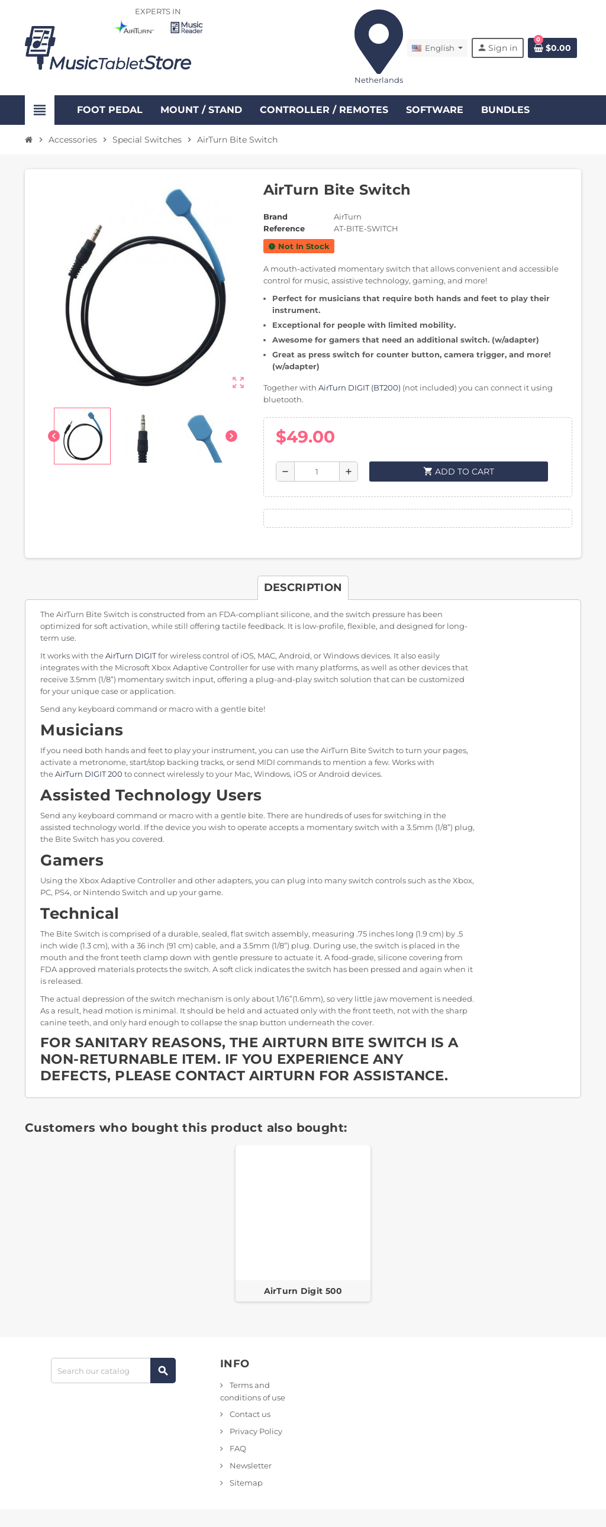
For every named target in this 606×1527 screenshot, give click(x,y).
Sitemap (245, 1482)
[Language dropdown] (437, 48)
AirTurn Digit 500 (303, 1291)
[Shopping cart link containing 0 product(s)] (552, 48)
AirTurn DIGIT (130, 655)
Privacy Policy (255, 1431)
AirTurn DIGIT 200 (89, 774)
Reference (284, 228)
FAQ (237, 1448)
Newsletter (250, 1465)
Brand (275, 216)
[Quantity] (317, 471)
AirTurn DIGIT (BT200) (359, 387)
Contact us (249, 1414)
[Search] (113, 1370)
